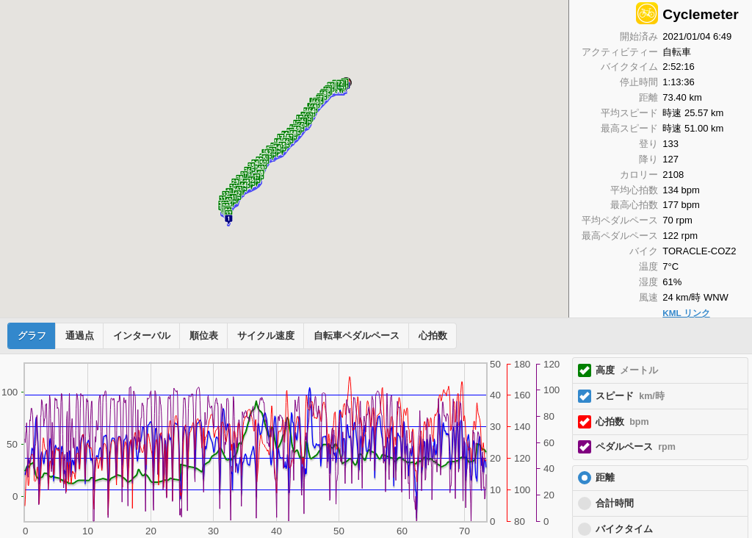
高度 (627, 370)
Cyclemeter (700, 14)
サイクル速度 (265, 336)
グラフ (32, 336)
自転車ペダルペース (357, 336)
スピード (630, 396)
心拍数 (433, 336)
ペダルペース (636, 447)
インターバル (141, 336)
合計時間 (615, 503)
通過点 (79, 336)
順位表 (203, 336)
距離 (605, 478)
